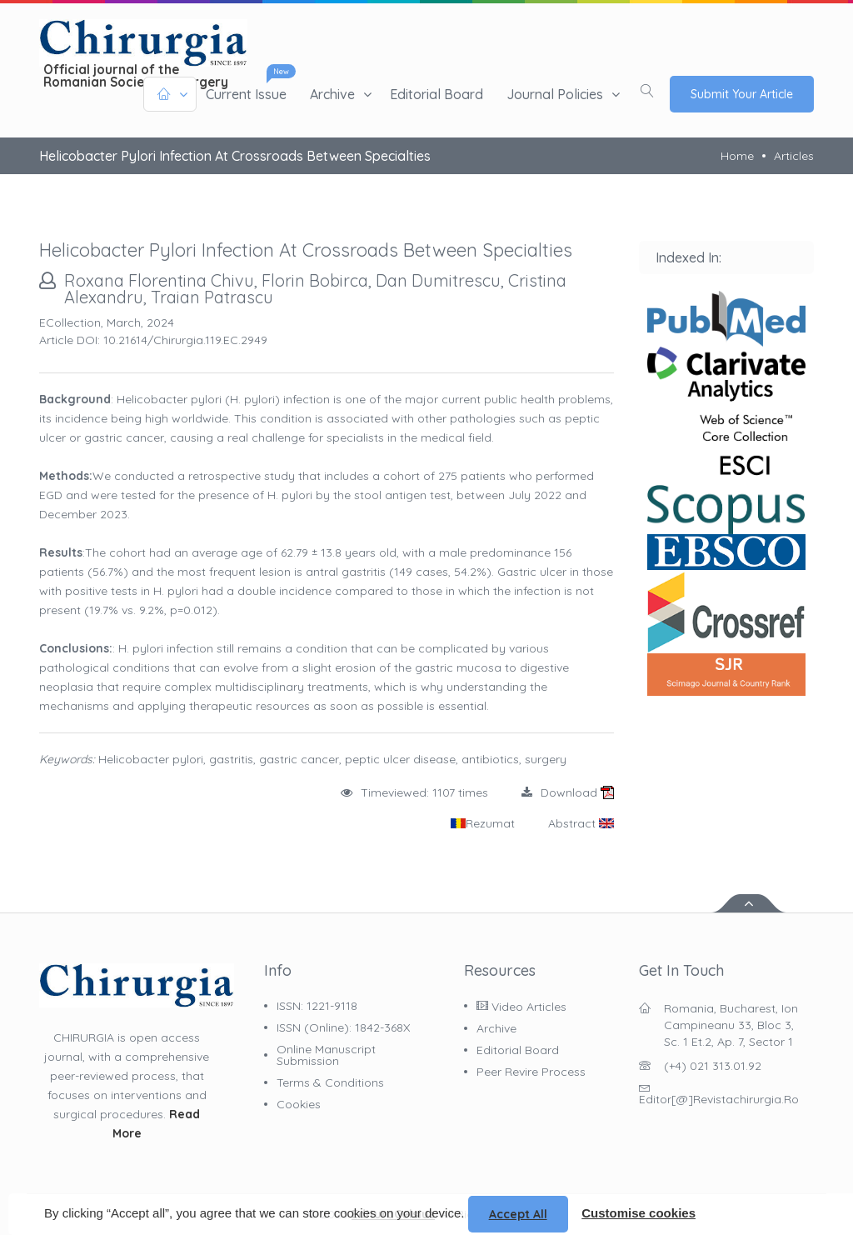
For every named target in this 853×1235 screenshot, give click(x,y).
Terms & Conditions (330, 1082)
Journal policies (554, 94)
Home (737, 156)
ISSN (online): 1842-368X (343, 1027)
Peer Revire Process (531, 1072)
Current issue (246, 94)
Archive (332, 94)
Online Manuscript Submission (326, 1055)
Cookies (299, 1104)
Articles (794, 156)
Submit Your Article (742, 94)
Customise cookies (638, 1213)
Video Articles (521, 1006)
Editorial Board (436, 94)
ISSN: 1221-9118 (317, 1006)
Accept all (518, 1214)
